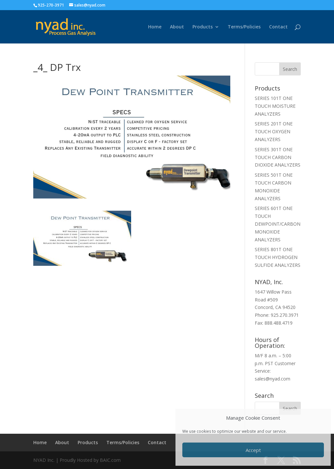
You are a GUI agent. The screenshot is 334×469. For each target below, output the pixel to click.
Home (154, 27)
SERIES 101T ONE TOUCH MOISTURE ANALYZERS (275, 106)
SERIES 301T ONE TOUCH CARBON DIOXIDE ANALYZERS (277, 157)
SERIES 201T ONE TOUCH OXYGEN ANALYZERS (274, 131)
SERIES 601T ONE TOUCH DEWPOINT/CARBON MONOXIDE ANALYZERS (277, 223)
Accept (253, 450)
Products (202, 27)
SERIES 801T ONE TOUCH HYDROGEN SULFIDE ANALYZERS (277, 257)
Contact (278, 27)
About (177, 27)
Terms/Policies (244, 27)
